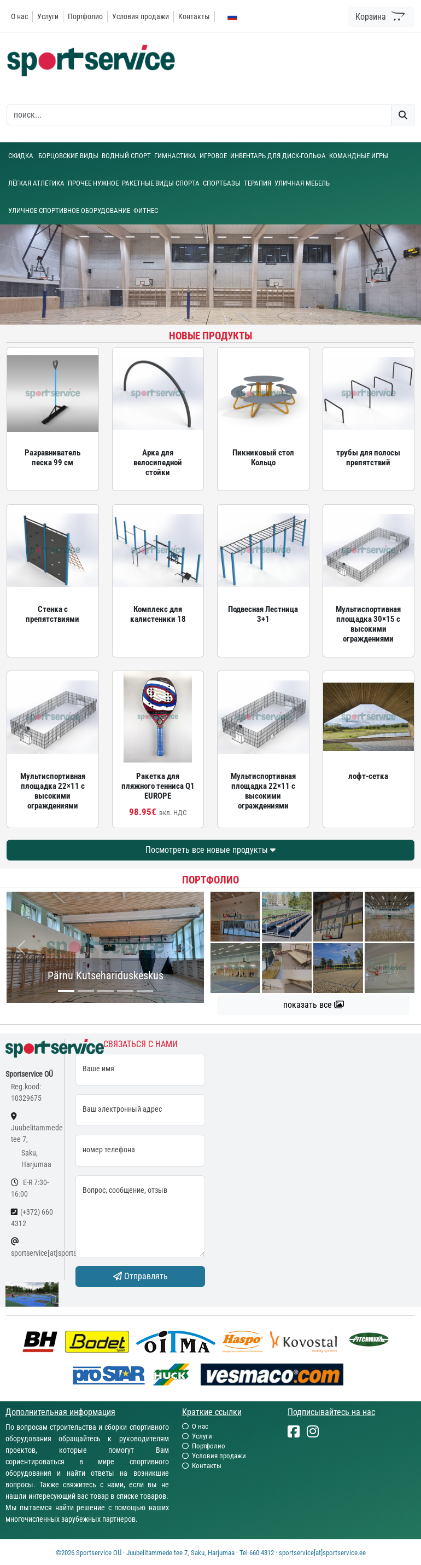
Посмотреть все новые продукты (210, 850)
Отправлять (140, 1276)
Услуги (48, 16)
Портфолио (85, 16)
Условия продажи (140, 16)
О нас (19, 16)
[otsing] (199, 115)
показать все (313, 1005)
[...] (66, 991)
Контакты (194, 16)
